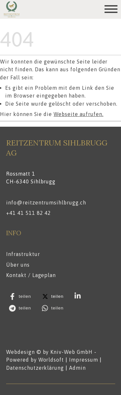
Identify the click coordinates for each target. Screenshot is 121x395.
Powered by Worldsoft (35, 360)
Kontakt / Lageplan (31, 275)
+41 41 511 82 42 (28, 213)
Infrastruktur (23, 254)
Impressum (83, 360)
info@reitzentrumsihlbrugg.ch (46, 202)
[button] (21, 296)
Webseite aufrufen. (78, 114)
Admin (77, 367)
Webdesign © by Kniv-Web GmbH (49, 352)
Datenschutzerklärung (35, 367)
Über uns (18, 265)
